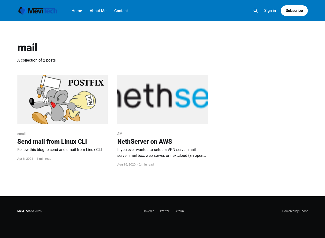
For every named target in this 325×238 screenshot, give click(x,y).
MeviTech (24, 211)
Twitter (164, 211)
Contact (121, 10)
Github (179, 211)
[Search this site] (255, 11)
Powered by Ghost (295, 211)
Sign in (270, 10)
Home (77, 10)
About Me (98, 10)
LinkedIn (148, 211)
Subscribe (294, 10)
